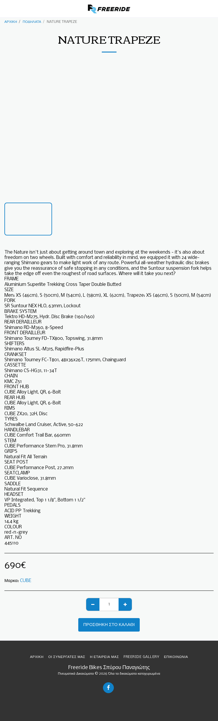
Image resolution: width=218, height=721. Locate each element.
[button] (6, 8)
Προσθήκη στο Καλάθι (109, 624)
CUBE (25, 581)
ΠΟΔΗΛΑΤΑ (32, 22)
